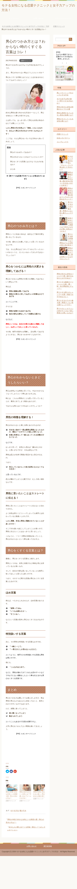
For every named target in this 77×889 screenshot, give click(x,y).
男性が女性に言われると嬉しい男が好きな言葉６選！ (39, 795)
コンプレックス (62, 143)
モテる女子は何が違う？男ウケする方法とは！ (65, 102)
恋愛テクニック (26, 61)
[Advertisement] (25, 203)
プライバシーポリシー (63, 19)
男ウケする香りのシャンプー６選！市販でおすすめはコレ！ (65, 295)
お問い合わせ (38, 19)
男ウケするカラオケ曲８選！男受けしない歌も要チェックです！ (65, 304)
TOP (25, 27)
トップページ (14, 19)
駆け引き (23, 812)
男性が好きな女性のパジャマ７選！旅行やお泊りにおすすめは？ (65, 277)
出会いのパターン (63, 139)
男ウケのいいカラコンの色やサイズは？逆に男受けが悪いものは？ (65, 312)
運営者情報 (47, 847)
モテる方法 (14, 812)
